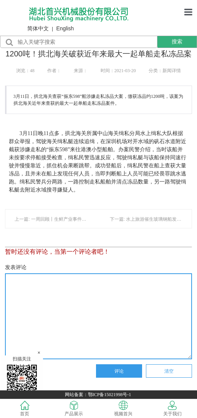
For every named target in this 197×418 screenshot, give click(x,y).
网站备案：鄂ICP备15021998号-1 (98, 394)
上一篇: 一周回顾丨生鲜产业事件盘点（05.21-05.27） (70, 219)
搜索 (177, 41)
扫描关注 (22, 376)
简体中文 (38, 28)
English (65, 28)
